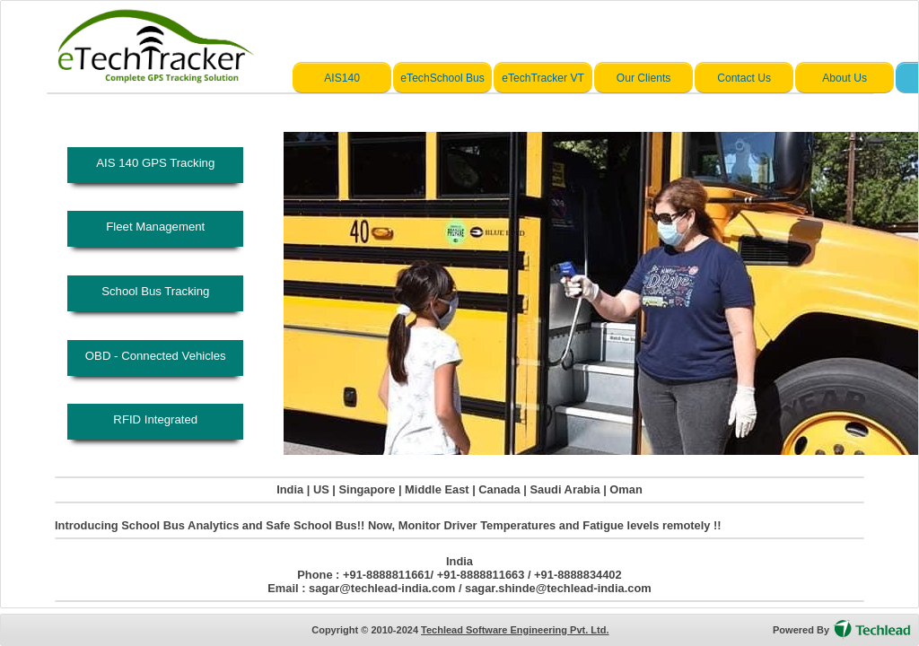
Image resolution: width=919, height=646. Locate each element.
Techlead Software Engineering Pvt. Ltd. (514, 629)
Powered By (801, 629)
